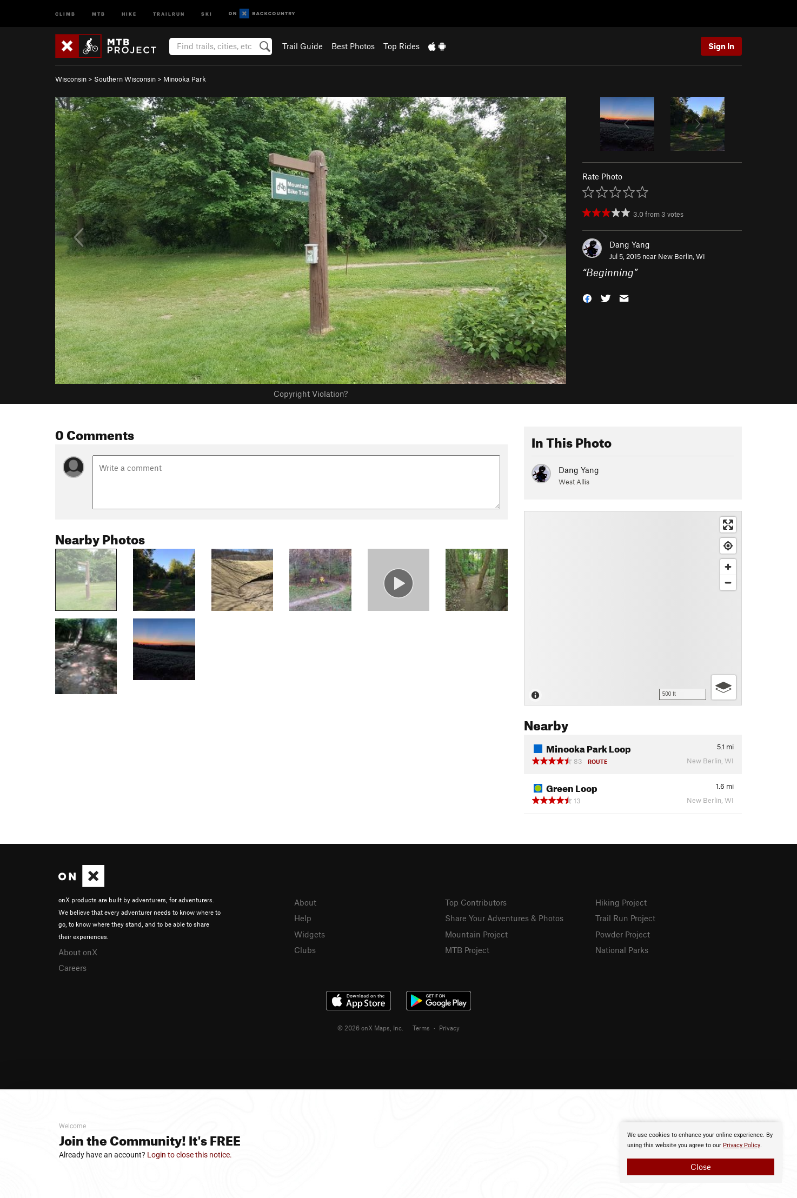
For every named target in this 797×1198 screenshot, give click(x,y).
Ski (206, 13)
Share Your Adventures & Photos (504, 918)
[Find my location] (728, 546)
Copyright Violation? (311, 393)
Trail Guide (302, 46)
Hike (129, 13)
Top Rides (401, 46)
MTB (98, 13)
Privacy (449, 1073)
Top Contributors (476, 902)
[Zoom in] (728, 567)
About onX (77, 952)
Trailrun (169, 13)
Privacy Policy (741, 1145)
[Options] (724, 687)
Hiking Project (621, 902)
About (305, 902)
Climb (65, 13)
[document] (700, 1152)
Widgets (309, 934)
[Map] (632, 608)
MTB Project (467, 950)
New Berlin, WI (681, 256)
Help (302, 918)
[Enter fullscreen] (728, 525)
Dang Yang (629, 244)
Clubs (305, 950)
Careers (72, 968)
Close (700, 1167)
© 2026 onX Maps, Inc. (370, 1073)
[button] (587, 297)
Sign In (721, 46)
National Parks (621, 950)
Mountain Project (476, 934)
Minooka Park (184, 79)
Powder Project (622, 934)
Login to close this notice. (189, 1154)
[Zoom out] (728, 582)
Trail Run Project (625, 918)
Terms (421, 1073)
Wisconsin (71, 79)
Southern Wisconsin (125, 79)
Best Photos (353, 46)
